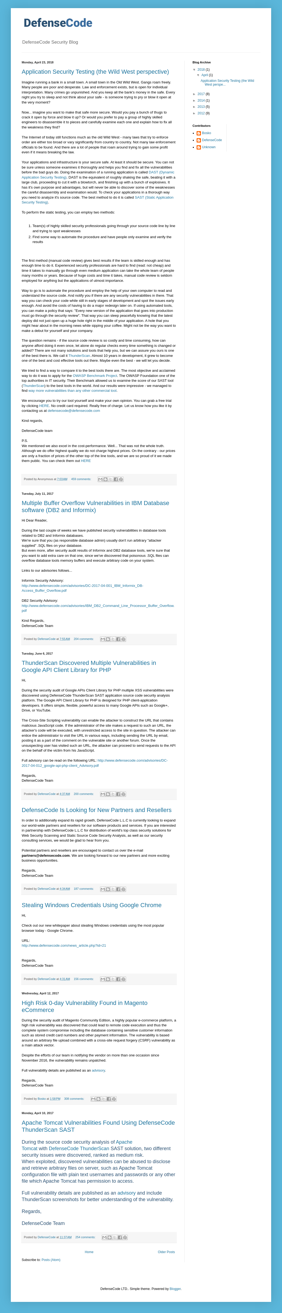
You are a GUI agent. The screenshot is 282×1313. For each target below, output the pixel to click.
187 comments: (84, 888)
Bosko (206, 133)
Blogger (175, 1289)
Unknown (209, 147)
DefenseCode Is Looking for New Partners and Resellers (97, 810)
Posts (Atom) (50, 1260)
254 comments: (85, 1237)
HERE (44, 406)
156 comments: (84, 979)
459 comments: (81, 479)
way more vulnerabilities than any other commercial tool (72, 391)
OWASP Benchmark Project (95, 376)
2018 (202, 70)
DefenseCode (212, 140)
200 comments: (84, 793)
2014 (202, 100)
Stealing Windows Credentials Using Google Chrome (92, 905)
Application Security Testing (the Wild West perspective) (95, 71)
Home (89, 1252)
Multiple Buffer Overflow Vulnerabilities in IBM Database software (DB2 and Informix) (95, 506)
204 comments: (84, 639)
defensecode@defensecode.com (74, 411)
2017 (202, 94)
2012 (202, 113)
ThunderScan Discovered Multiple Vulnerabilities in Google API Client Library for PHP (89, 666)
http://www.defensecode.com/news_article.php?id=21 (64, 945)
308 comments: (74, 1098)
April (205, 75)
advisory (98, 1070)
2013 (202, 107)
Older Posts (166, 1252)
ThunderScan (79, 356)
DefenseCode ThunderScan (79, 1148)
